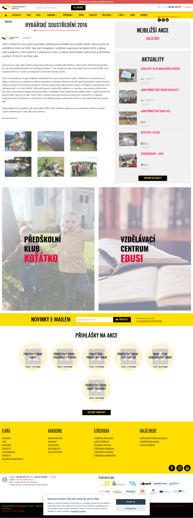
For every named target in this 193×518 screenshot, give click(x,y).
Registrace (174, 17)
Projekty (6, 456)
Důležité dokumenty (12, 460)
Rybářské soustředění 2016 (67, 30)
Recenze (143, 15)
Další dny (152, 38)
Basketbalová (55, 439)
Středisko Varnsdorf (105, 456)
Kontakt (8, 21)
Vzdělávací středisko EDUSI (153, 439)
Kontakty (187, 7)
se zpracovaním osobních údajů (149, 322)
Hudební (52, 442)
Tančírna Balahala (103, 439)
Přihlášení (163, 17)
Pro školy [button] (106, 15)
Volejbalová (54, 449)
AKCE (29, 15)
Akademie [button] (51, 15)
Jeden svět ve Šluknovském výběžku (160, 69)
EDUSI (81, 15)
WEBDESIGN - (13, 512)
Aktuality (16, 15)
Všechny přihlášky (96, 413)
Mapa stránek (172, 507)
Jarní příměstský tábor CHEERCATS (160, 90)
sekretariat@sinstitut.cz (25, 480)
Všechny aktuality (153, 179)
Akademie (55, 431)
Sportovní (53, 446)
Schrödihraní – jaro (152, 155)
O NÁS (6, 431)
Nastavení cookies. (78, 511)
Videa (132, 15)
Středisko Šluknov (103, 453)
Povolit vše (130, 502)
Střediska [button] (67, 15)
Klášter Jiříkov (101, 442)
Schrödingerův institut (44, 30)
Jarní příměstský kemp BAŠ (156, 112)
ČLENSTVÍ (93, 15)
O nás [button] (120, 15)
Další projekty (55, 453)
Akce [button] (38, 15)
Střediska (101, 431)
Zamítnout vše (130, 508)
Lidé (4, 442)
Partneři (6, 446)
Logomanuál (8, 453)
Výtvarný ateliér (102, 446)
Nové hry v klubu (150, 133)
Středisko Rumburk (104, 449)
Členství (6, 449)
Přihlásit (122, 320)
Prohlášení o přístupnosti (154, 507)
